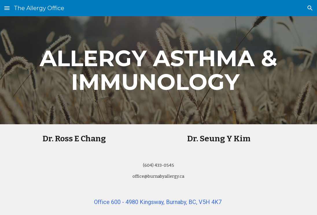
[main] (159, 70)
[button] (7, 8)
